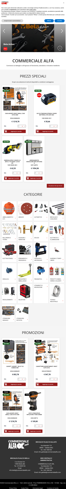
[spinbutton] (19, 117)
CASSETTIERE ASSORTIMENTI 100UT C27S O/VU (46, 358)
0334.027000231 (46, 362)
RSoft (38, 486)
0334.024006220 (15, 109)
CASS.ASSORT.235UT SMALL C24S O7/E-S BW (15, 105)
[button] (4, 26)
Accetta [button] (59, 20)
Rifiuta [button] (49, 20)
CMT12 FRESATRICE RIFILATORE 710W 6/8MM (34, 405)
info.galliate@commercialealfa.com (49, 443)
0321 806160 (48, 441)
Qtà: (5, 117)
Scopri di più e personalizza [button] (12, 20)
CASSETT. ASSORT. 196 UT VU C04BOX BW (15, 358)
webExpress (33, 486)
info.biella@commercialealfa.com (19, 461)
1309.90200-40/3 (12, 156)
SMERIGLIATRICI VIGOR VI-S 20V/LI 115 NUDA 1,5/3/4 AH (12, 153)
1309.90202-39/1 (46, 109)
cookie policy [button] (32, 9)
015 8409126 (21, 457)
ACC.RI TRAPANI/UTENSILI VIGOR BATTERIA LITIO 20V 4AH (47, 105)
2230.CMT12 (34, 409)
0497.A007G (34, 156)
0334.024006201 (15, 362)
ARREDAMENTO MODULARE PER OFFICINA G (34, 153)
